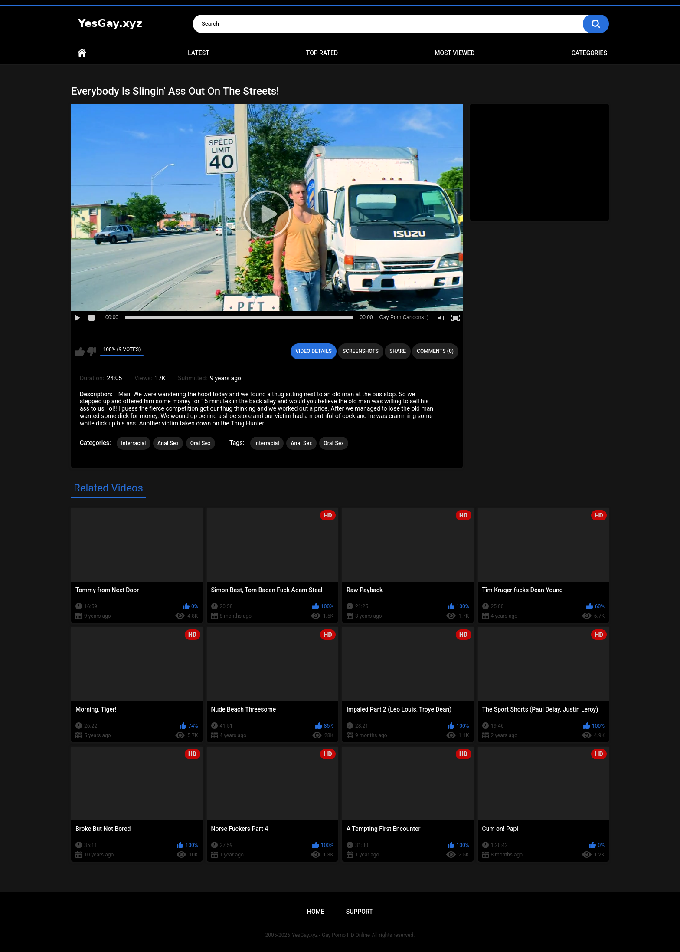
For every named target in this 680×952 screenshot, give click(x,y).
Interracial (133, 443)
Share (397, 351)
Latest (198, 52)
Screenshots (361, 351)
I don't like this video (91, 351)
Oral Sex (200, 443)
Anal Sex (168, 443)
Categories (589, 52)
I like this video (80, 351)
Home (82, 53)
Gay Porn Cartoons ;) (403, 317)
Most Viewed (454, 52)
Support (359, 911)
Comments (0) (435, 351)
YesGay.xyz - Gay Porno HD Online (331, 935)
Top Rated (322, 52)
